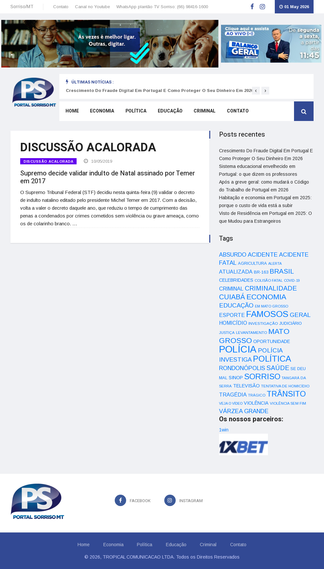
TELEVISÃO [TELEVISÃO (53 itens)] (246, 385)
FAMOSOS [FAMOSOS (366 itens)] (267, 314)
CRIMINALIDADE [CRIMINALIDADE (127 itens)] (271, 288)
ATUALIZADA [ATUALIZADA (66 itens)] (236, 272)
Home (71, 112)
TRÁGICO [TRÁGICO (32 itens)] (256, 395)
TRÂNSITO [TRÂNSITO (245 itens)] (286, 393)
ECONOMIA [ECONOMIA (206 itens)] (266, 296)
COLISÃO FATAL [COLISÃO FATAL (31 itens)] (269, 280)
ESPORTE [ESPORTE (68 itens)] (232, 315)
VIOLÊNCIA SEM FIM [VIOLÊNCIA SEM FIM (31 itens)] (288, 403)
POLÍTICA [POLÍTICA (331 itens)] (272, 358)
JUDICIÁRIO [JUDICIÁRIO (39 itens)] (290, 323)
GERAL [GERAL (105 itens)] (300, 314)
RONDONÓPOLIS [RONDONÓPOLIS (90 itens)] (242, 368)
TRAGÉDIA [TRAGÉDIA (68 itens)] (233, 394)
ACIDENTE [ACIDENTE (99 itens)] (263, 254)
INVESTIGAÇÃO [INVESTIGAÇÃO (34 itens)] (263, 323)
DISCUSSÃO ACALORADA (48, 161)
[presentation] (256, 91)
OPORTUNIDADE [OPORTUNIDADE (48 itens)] (271, 341)
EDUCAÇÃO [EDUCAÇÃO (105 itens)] (236, 305)
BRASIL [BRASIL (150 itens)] (282, 271)
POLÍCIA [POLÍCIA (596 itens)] (238, 349)
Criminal (200, 112)
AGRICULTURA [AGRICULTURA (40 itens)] (252, 263)
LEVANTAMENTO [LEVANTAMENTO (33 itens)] (251, 332)
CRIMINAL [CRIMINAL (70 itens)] (231, 289)
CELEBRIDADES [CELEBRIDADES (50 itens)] (236, 280)
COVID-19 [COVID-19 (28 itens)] (292, 280)
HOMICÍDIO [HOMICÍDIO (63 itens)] (233, 323)
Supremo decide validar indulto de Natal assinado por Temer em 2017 (107, 176)
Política (133, 112)
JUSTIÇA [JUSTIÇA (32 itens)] (227, 333)
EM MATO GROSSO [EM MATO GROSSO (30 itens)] (271, 306)
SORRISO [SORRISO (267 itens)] (262, 376)
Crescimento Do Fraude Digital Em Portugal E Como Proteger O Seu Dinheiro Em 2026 (159, 90)
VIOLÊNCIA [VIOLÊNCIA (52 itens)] (256, 403)
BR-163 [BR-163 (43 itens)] (261, 272)
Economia (100, 112)
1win (223, 429)
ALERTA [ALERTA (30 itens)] (275, 263)
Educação (166, 112)
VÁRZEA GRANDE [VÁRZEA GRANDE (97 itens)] (244, 411)
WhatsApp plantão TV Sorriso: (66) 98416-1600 (162, 6)
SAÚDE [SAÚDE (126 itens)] (277, 367)
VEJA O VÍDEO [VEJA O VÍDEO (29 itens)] (231, 403)
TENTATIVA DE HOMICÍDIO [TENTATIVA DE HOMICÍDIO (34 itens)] (285, 386)
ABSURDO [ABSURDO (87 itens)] (232, 254)
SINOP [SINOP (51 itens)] (236, 377)
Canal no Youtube (92, 6)
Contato (60, 6)
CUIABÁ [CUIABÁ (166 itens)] (232, 297)
